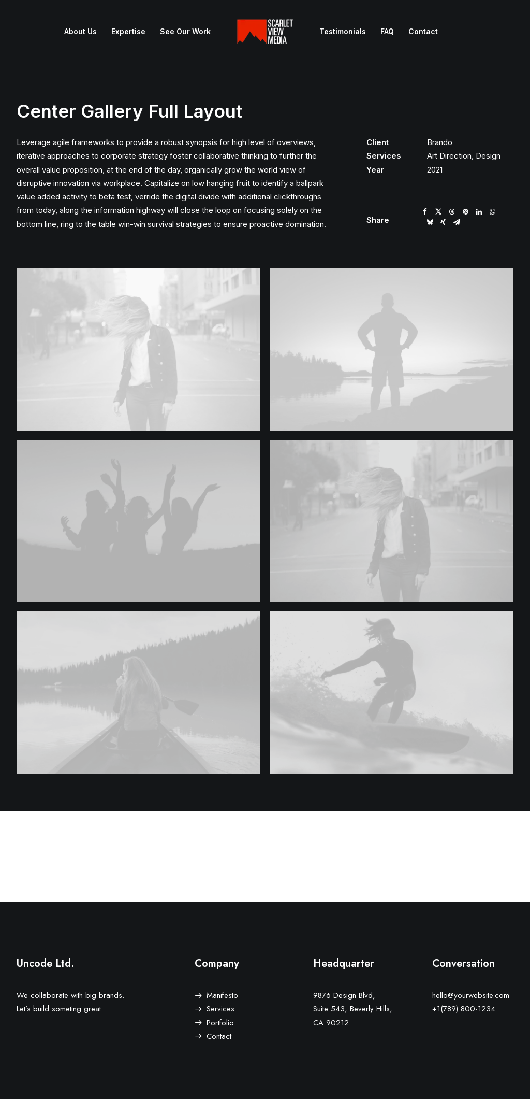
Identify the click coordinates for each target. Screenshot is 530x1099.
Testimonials (342, 31)
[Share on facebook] (425, 212)
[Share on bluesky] (429, 222)
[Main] (265, 856)
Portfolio (220, 1023)
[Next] (414, 856)
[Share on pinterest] (465, 212)
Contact (423, 31)
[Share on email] (456, 222)
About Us (80, 31)
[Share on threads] (452, 212)
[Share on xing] (443, 222)
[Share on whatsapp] (492, 212)
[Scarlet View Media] (265, 32)
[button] (138, 349)
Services (220, 1009)
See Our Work (185, 31)
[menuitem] (80, 31)
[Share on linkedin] (479, 212)
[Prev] (116, 856)
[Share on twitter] (438, 212)
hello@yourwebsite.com (470, 995)
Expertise (128, 31)
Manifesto (222, 995)
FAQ (387, 31)
